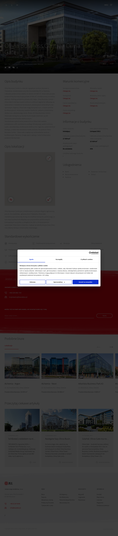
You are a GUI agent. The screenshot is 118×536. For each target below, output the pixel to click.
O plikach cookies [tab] (87, 259)
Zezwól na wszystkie (85, 282)
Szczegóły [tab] (59, 259)
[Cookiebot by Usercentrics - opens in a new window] (90, 253)
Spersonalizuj (59, 282)
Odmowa (32, 282)
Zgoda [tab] (31, 259)
